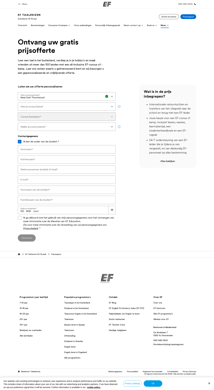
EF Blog (112, 302)
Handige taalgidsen (117, 330)
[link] (29, 16)
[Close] (209, 383)
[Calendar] (112, 210)
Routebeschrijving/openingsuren (168, 344)
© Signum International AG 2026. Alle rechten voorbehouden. (170, 374)
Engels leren (70, 347)
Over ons (157, 302)
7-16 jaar (23, 302)
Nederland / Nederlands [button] (29, 372)
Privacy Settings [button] (189, 372)
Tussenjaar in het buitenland (77, 302)
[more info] (119, 106)
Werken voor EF (161, 319)
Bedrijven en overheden (31, 330)
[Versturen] (27, 238)
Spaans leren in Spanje (74, 325)
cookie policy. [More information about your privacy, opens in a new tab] (94, 387)
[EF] (107, 4)
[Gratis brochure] (169, 16)
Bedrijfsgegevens (115, 372)
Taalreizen (69, 319)
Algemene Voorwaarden (152, 372)
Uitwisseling (69, 336)
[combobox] (67, 96)
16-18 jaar (24, 308)
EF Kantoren (159, 308)
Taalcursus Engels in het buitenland (80, 314)
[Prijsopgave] (188, 16)
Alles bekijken (167, 161)
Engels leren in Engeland (75, 352)
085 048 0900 (160, 340)
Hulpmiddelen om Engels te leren (124, 314)
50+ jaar (23, 325)
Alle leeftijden (26, 336)
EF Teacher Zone (117, 325)
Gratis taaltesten (117, 319)
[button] (23, 4)
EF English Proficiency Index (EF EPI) (126, 308)
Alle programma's (72, 358)
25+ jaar (23, 319)
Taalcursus (69, 330)
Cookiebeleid (172, 372)
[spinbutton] (22, 211)
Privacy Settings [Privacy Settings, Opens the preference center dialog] (132, 383)
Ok (153, 383)
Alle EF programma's (163, 314)
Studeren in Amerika (73, 341)
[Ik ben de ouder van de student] (19, 141)
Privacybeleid (30, 228)
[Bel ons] (186, 4)
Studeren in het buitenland (76, 308)
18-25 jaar (24, 314)
